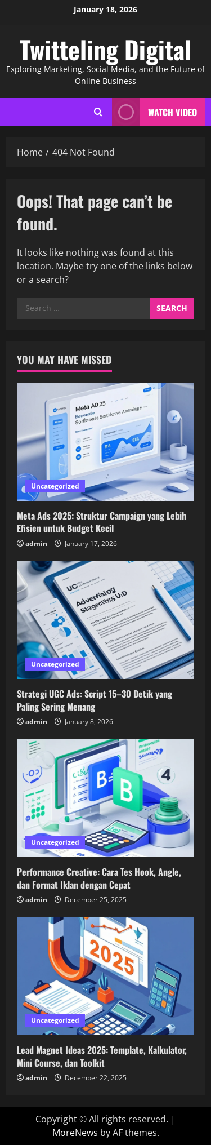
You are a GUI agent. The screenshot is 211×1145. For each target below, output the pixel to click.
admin (36, 543)
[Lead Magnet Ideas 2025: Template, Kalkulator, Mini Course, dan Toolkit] (105, 976)
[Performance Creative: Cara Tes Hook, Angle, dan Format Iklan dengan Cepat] (105, 798)
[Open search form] (98, 112)
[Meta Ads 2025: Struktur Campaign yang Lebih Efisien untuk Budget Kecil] (105, 442)
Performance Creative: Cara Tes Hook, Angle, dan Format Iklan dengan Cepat (99, 878)
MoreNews (75, 1132)
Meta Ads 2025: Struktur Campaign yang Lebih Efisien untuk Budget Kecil (101, 522)
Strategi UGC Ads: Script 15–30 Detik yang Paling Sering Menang (94, 700)
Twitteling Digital (105, 49)
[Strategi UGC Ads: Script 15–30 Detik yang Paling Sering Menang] (105, 620)
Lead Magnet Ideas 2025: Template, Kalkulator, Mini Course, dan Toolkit (102, 1056)
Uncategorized (55, 486)
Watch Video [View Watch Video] (154, 112)
